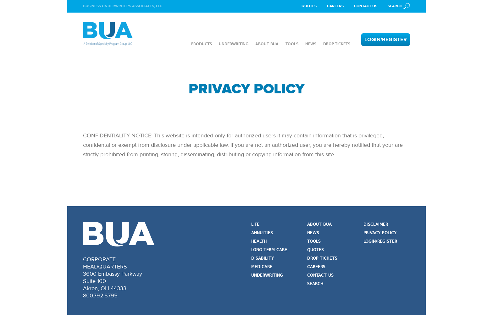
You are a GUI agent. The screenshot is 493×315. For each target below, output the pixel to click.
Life (255, 225)
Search (315, 284)
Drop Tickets (336, 44)
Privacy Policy (379, 233)
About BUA (267, 44)
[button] (399, 6)
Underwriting (233, 44)
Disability (262, 259)
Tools (291, 44)
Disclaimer (375, 225)
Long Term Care (269, 250)
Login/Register (385, 39)
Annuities (262, 233)
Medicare (261, 267)
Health (259, 242)
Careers (335, 6)
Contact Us (365, 6)
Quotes (309, 6)
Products (201, 44)
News (310, 44)
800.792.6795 (100, 295)
